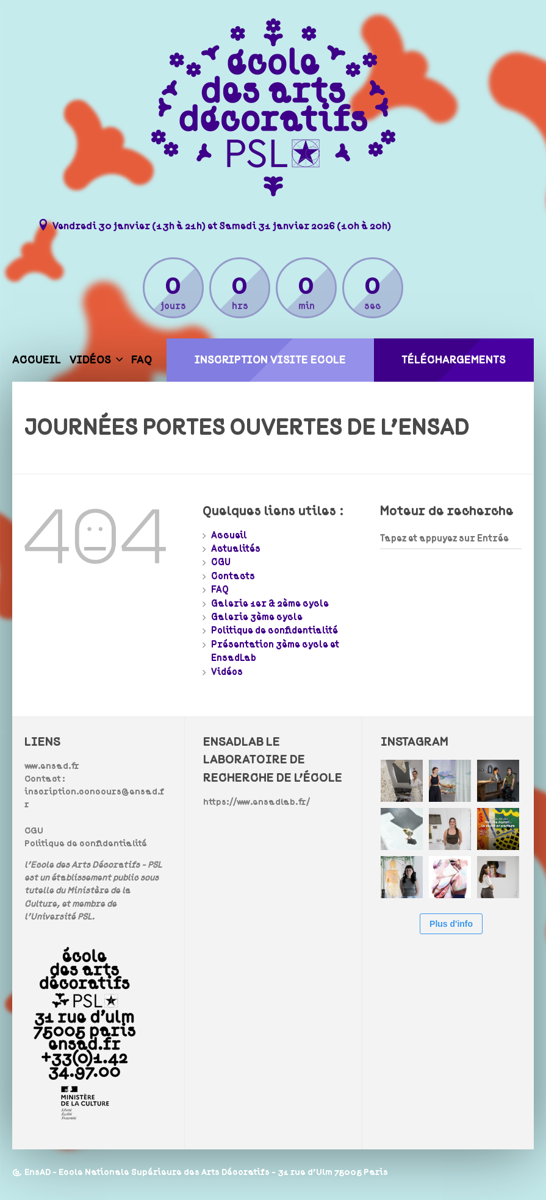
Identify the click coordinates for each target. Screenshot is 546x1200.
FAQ (141, 360)
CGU (221, 562)
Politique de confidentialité (274, 630)
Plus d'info (451, 924)
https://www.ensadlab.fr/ (256, 802)
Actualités (235, 549)
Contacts (233, 576)
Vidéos (90, 360)
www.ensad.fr (51, 766)
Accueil (36, 360)
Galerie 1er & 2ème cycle (270, 603)
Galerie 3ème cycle (257, 617)
